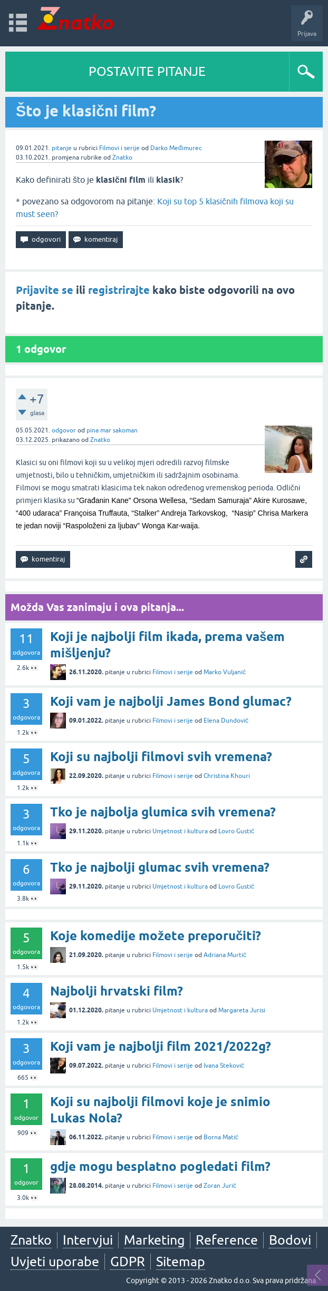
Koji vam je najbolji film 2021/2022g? (160, 1046)
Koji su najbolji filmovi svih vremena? (161, 756)
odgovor (64, 430)
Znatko (122, 157)
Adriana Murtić (225, 955)
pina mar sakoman (112, 430)
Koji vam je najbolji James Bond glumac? (171, 701)
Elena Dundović (226, 720)
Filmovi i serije (119, 148)
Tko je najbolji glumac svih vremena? (159, 867)
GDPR (127, 1261)
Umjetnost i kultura (180, 831)
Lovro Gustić (236, 831)
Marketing (154, 1240)
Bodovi (290, 1240)
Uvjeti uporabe (55, 1261)
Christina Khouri (227, 776)
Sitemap (180, 1261)
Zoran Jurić (220, 1185)
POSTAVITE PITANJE (147, 71)
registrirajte (119, 290)
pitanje (62, 148)
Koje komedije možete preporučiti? (155, 935)
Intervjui (88, 1240)
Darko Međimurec (176, 148)
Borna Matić (221, 1137)
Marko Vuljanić (225, 672)
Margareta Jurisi (241, 1010)
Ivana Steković (224, 1065)
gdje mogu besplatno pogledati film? (160, 1166)
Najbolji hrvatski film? (116, 991)
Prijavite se (44, 290)
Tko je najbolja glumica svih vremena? (163, 812)
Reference (227, 1240)
